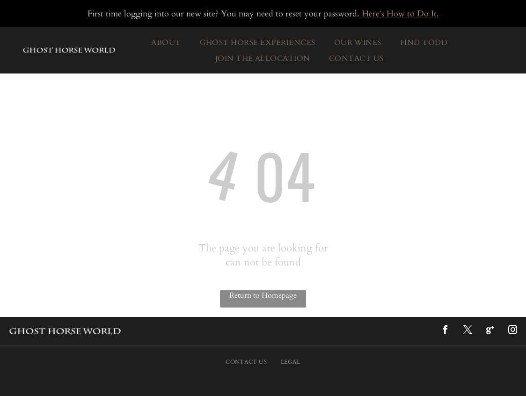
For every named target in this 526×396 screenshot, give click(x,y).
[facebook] (445, 331)
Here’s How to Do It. (400, 14)
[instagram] (512, 331)
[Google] (490, 331)
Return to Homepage (263, 295)
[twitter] (467, 331)
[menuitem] (166, 42)
